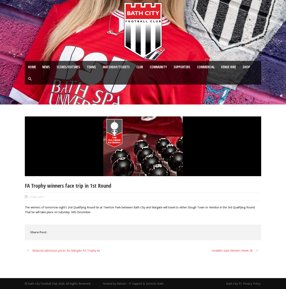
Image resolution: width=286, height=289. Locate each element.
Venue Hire (228, 67)
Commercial (206, 67)
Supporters (182, 67)
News (46, 67)
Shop (246, 67)
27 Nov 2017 (36, 197)
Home (32, 67)
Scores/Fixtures (68, 67)
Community (158, 67)
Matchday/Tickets (116, 67)
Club (139, 67)
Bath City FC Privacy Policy (243, 283)
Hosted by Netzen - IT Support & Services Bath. (133, 283)
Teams (91, 67)
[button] (30, 79)
